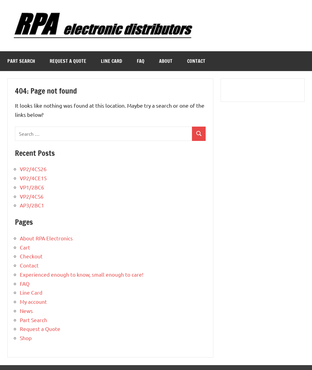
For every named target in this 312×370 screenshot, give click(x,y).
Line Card (111, 61)
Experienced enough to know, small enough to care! (82, 274)
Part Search (21, 61)
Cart (25, 247)
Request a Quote (68, 61)
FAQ (140, 61)
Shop (26, 338)
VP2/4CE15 (33, 178)
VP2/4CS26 (33, 169)
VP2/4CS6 (32, 196)
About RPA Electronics (46, 238)
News (26, 310)
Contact (196, 61)
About (165, 61)
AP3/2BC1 (32, 205)
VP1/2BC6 (32, 187)
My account (33, 301)
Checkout (31, 256)
